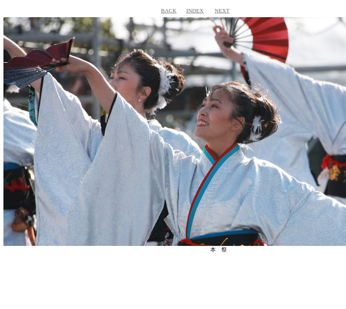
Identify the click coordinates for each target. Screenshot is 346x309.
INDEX (194, 10)
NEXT (222, 10)
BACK (168, 10)
